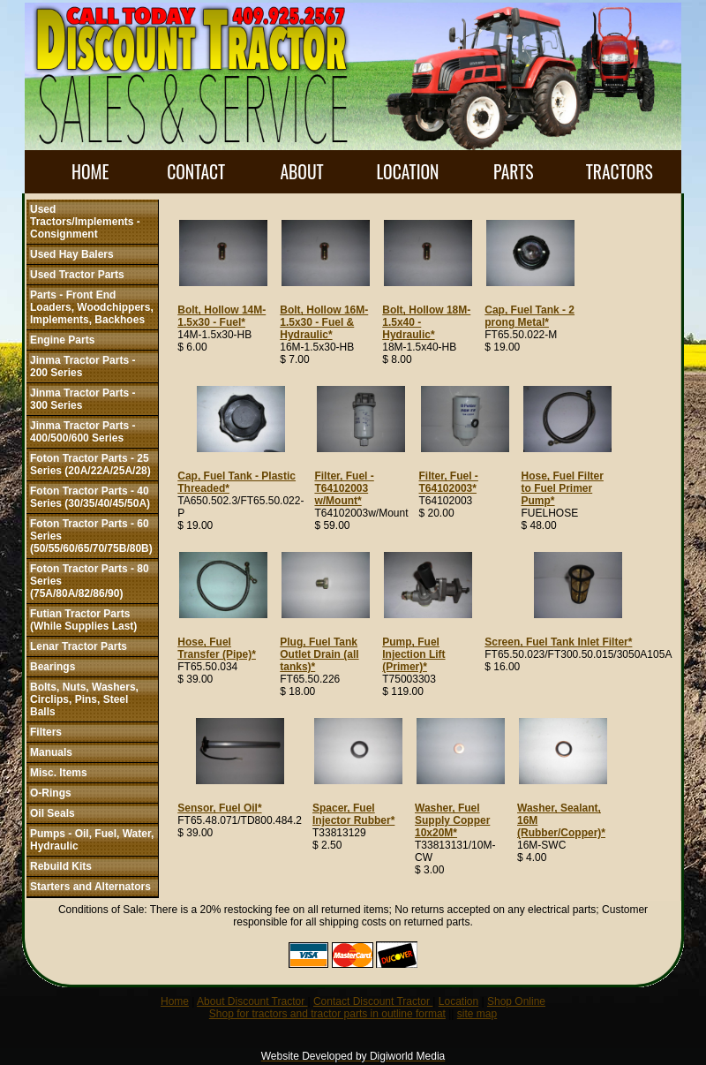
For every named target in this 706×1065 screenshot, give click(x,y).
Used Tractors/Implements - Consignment (85, 221)
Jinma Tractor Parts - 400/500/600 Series (82, 431)
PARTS (513, 172)
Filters (46, 732)
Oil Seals (52, 813)
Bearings (52, 667)
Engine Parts (62, 340)
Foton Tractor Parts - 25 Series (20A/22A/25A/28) (90, 464)
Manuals (51, 752)
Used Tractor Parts (77, 274)
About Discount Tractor (252, 1001)
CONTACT (196, 172)
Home (175, 1001)
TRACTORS (619, 172)
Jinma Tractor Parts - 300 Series (82, 399)
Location (458, 1001)
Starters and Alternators (90, 886)
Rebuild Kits (61, 866)
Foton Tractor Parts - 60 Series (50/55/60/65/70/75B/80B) (91, 536)
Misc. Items (58, 773)
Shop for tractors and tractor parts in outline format (327, 1014)
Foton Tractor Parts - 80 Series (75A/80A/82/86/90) (89, 581)
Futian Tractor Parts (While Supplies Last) (83, 620)
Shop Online (516, 1001)
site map (477, 1014)
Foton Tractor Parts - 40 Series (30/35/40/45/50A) (90, 497)
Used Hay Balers (72, 254)
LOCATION (407, 172)
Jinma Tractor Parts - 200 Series (82, 366)
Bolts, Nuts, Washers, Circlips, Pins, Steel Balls (84, 699)
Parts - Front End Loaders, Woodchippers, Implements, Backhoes (92, 307)
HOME (90, 172)
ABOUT (301, 172)
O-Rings (50, 793)
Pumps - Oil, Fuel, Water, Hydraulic (92, 839)
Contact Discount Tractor (372, 1001)
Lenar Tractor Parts (78, 646)
